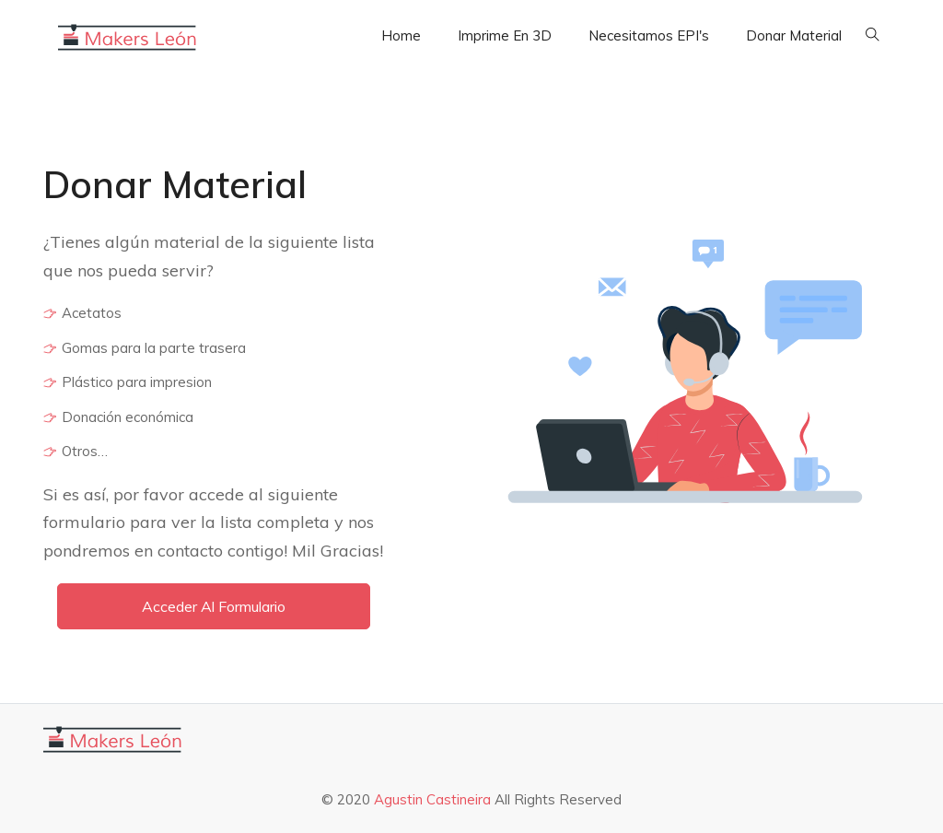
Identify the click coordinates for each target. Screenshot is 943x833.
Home (401, 35)
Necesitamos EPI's (648, 35)
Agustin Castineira (434, 799)
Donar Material (794, 35)
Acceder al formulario (213, 606)
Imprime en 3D (505, 35)
